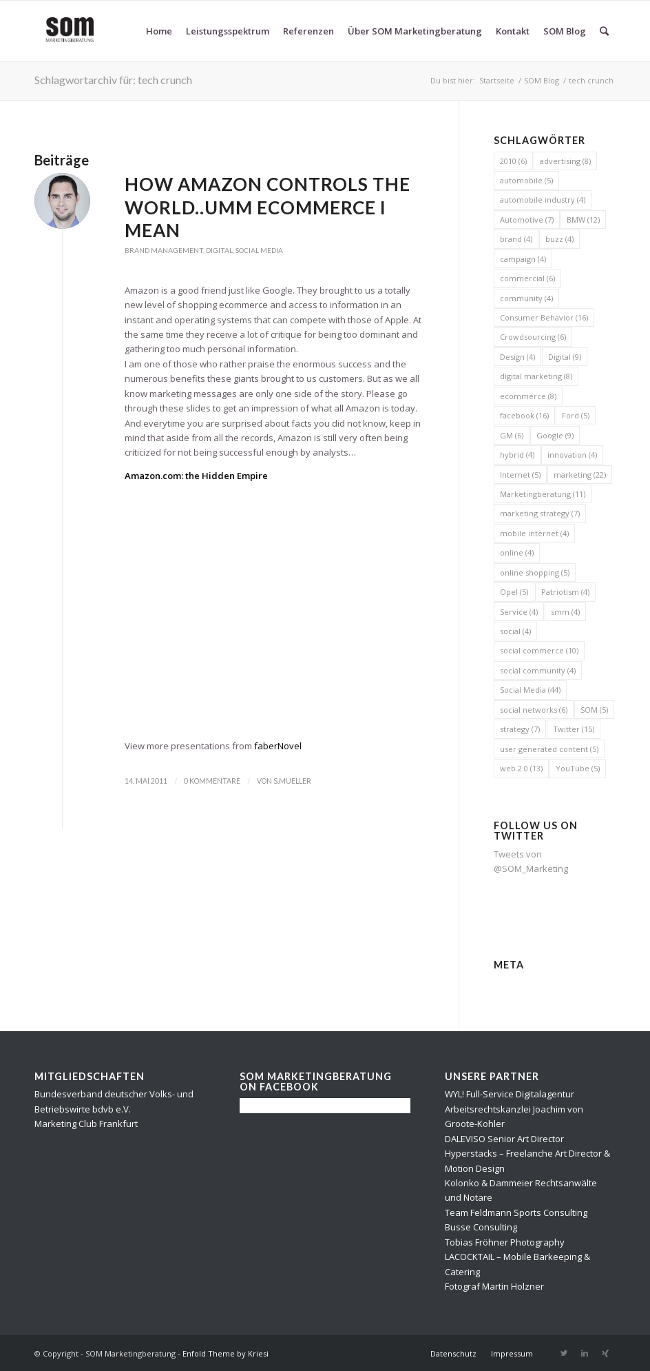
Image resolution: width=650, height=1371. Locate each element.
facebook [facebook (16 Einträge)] (524, 415)
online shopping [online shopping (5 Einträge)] (534, 572)
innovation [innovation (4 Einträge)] (572, 454)
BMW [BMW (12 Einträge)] (583, 219)
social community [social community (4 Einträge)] (538, 670)
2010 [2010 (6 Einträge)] (513, 161)
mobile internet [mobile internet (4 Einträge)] (534, 533)
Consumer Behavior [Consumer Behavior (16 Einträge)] (544, 317)
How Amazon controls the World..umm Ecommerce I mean (267, 207)
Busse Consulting (481, 1227)
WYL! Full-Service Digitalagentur (509, 1094)
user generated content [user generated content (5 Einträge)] (549, 749)
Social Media (259, 250)
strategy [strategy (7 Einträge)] (520, 729)
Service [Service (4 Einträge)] (519, 612)
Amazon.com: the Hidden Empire (196, 475)
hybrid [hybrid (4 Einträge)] (517, 454)
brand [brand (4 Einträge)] (516, 239)
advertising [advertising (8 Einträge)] (565, 161)
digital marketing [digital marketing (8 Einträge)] (536, 376)
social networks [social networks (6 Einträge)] (533, 709)
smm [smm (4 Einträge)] (565, 612)
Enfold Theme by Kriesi (225, 1353)
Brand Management (164, 250)
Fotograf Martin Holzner (494, 1286)
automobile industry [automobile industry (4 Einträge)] (542, 199)
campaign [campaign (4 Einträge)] (523, 259)
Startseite (496, 80)
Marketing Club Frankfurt (86, 1123)
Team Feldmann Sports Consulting (516, 1212)
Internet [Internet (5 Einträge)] (520, 474)
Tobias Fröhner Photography (505, 1242)
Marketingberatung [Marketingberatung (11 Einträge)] (542, 494)
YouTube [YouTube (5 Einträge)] (578, 768)
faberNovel (278, 746)
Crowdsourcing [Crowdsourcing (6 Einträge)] (533, 337)
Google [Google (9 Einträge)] (555, 435)
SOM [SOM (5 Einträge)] (594, 709)
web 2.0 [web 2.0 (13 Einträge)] (521, 768)
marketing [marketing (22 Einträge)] (580, 474)
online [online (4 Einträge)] (517, 552)
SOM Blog (541, 80)
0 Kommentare (212, 781)
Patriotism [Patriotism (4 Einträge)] (565, 592)
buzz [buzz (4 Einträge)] (559, 239)
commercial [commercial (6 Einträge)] (527, 278)
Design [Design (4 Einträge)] (517, 357)
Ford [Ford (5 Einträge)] (575, 415)
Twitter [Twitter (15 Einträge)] (573, 729)
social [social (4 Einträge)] (515, 631)
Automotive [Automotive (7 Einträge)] (527, 219)
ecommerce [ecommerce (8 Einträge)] (528, 396)
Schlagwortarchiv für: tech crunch (113, 79)
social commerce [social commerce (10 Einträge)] (539, 650)
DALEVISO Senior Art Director (504, 1139)
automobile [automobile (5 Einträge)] (526, 180)
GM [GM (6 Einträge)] (511, 435)
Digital (219, 250)
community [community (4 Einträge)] (526, 298)
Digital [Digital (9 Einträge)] (564, 357)
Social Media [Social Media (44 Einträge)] (530, 689)
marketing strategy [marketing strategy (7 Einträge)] (540, 513)
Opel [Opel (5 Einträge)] (514, 592)
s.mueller (292, 781)
